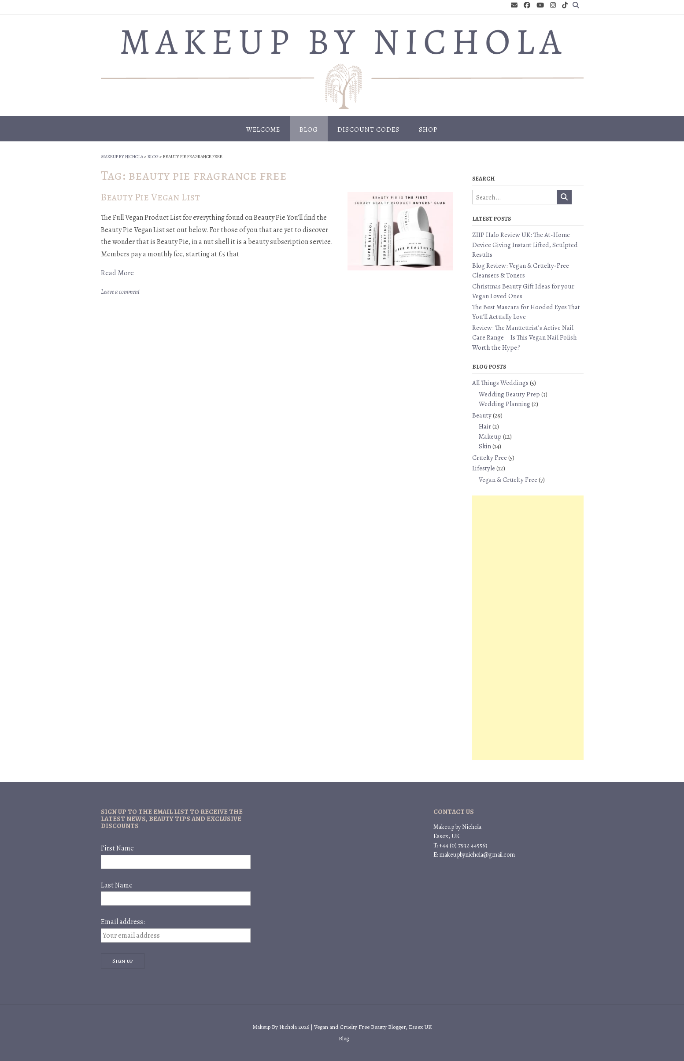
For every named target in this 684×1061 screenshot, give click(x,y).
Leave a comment (120, 292)
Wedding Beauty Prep (509, 394)
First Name (117, 848)
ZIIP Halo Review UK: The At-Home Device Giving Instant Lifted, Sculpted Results (525, 244)
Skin (485, 446)
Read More (117, 273)
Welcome (263, 129)
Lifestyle (483, 468)
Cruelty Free (489, 457)
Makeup (490, 436)
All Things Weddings (500, 382)
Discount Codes (368, 129)
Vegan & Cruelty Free (508, 479)
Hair (485, 426)
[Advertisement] (527, 627)
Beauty (482, 415)
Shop (428, 129)
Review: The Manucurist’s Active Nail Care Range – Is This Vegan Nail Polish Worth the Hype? (524, 337)
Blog (308, 129)
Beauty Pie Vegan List (150, 197)
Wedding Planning (504, 403)
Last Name (117, 885)
